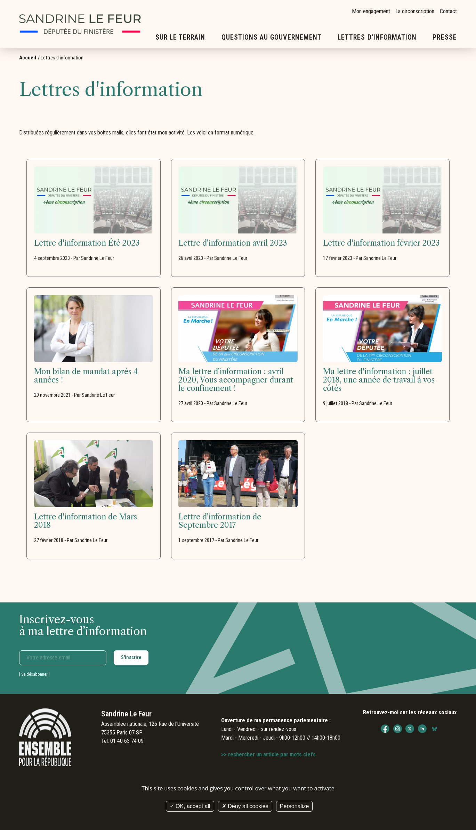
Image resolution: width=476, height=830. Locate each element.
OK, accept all (190, 806)
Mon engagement (371, 11)
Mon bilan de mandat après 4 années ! (86, 376)
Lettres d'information (377, 37)
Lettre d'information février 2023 (381, 243)
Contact (448, 11)
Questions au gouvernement (271, 37)
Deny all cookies (245, 806)
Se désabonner (34, 674)
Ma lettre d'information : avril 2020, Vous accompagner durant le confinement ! (235, 380)
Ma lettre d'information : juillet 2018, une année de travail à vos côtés (379, 380)
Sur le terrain (180, 37)
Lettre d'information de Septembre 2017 (219, 521)
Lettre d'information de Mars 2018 (85, 521)
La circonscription (414, 11)
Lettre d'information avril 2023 (232, 243)
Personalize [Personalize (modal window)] (294, 806)
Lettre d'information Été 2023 (87, 243)
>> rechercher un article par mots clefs (268, 754)
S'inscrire (131, 657)
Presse (445, 37)
